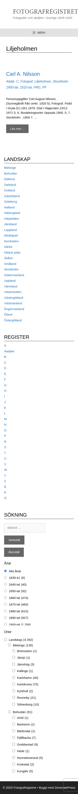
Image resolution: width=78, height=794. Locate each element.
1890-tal (18, 618)
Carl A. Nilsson (23, 74)
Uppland (10, 280)
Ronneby (26, 697)
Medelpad (11, 235)
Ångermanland (14, 309)
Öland (8, 314)
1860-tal (18, 598)
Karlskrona (27, 684)
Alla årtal (15, 571)
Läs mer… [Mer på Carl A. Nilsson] (17, 128)
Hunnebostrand (30, 758)
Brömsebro (27, 651)
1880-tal (18, 611)
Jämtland (10, 224)
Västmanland (13, 303)
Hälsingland (12, 213)
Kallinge (25, 671)
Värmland (10, 286)
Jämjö (23, 657)
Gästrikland (12, 196)
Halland (9, 207)
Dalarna (9, 179)
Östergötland (13, 320)
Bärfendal (26, 731)
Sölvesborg (28, 704)
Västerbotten (13, 292)
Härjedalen (11, 218)
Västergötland (13, 297)
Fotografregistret (45, 11)
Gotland (9, 190)
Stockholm (60, 81)
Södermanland (14, 275)
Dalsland (10, 184)
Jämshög (25, 664)
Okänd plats (12, 252)
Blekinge (10, 167)
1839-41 (17, 578)
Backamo (26, 724)
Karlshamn (27, 678)
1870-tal (18, 604)
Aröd (22, 718)
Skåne (8, 258)
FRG (36, 87)
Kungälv (25, 771)
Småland (10, 263)
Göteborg (10, 201)
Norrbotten (11, 241)
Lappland (10, 230)
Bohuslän (10, 173)
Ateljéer (9, 351)
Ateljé (10, 81)
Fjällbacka (26, 737)
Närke (8, 246)
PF (44, 87)
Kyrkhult (25, 691)
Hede (23, 751)
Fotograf (26, 81)
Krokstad (25, 764)
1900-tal (12, 87)
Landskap (21, 640)
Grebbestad (27, 744)
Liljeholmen (42, 81)
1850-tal (17, 591)
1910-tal (26, 87)
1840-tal (17, 584)
